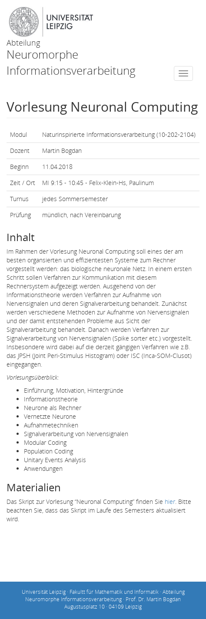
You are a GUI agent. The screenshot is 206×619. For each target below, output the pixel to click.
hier (170, 501)
